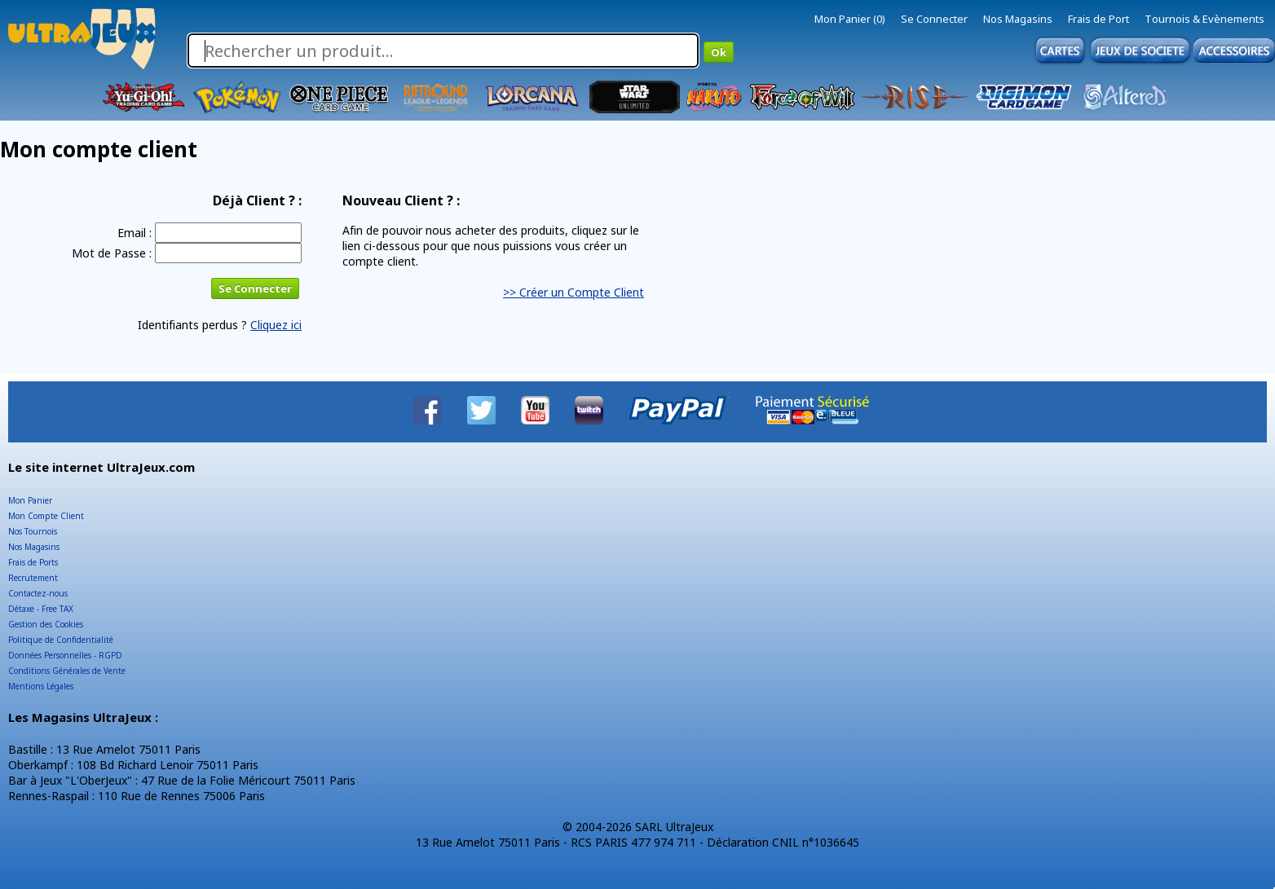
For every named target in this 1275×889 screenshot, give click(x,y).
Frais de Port (1098, 18)
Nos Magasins (1017, 18)
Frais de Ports (33, 562)
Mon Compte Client (46, 516)
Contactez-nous (38, 593)
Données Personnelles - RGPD (65, 655)
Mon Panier (30, 500)
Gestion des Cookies (45, 624)
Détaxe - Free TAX (40, 608)
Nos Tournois (32, 531)
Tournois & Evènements (1204, 18)
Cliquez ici (276, 324)
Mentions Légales (40, 686)
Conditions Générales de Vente (67, 670)
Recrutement (33, 577)
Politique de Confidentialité (60, 639)
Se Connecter (934, 18)
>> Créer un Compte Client (573, 292)
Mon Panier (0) (849, 18)
